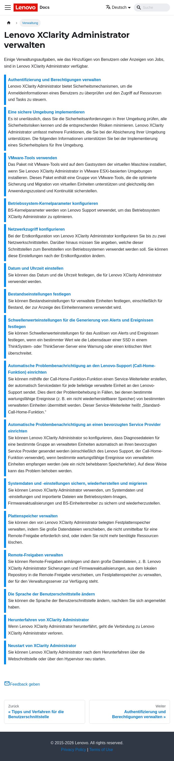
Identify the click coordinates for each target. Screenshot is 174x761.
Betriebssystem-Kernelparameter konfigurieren (53, 203)
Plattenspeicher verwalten (32, 516)
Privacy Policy (73, 749)
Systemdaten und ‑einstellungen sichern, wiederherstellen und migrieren (77, 483)
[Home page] (9, 23)
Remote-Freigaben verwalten (35, 555)
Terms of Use (101, 749)
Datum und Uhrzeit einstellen (35, 268)
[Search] (152, 8)
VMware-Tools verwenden (32, 158)
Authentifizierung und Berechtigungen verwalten (54, 80)
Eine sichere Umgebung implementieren (46, 112)
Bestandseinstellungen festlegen (39, 294)
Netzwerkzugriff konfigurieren (36, 229)
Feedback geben (22, 684)
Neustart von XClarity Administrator (42, 646)
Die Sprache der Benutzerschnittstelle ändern (51, 594)
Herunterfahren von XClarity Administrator (48, 620)
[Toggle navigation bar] (8, 7)
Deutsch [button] (116, 7)
